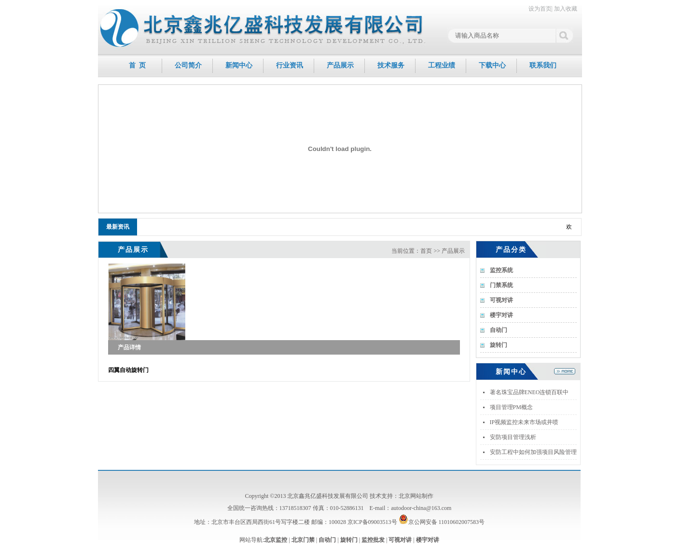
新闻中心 (238, 65)
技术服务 (390, 65)
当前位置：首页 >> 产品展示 (428, 251)
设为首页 (540, 8)
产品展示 (340, 65)
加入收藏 (565, 8)
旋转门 (498, 345)
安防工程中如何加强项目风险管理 (533, 452)
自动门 (498, 330)
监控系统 (501, 270)
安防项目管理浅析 (513, 437)
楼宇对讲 (501, 315)
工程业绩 (441, 65)
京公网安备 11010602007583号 (442, 522)
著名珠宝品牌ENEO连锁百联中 (529, 392)
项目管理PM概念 (511, 407)
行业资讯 (289, 65)
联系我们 (542, 65)
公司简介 (188, 65)
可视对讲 (501, 300)
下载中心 (492, 65)
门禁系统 (501, 285)
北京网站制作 (416, 496)
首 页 (137, 65)
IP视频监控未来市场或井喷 (524, 422)
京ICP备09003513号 (372, 522)
